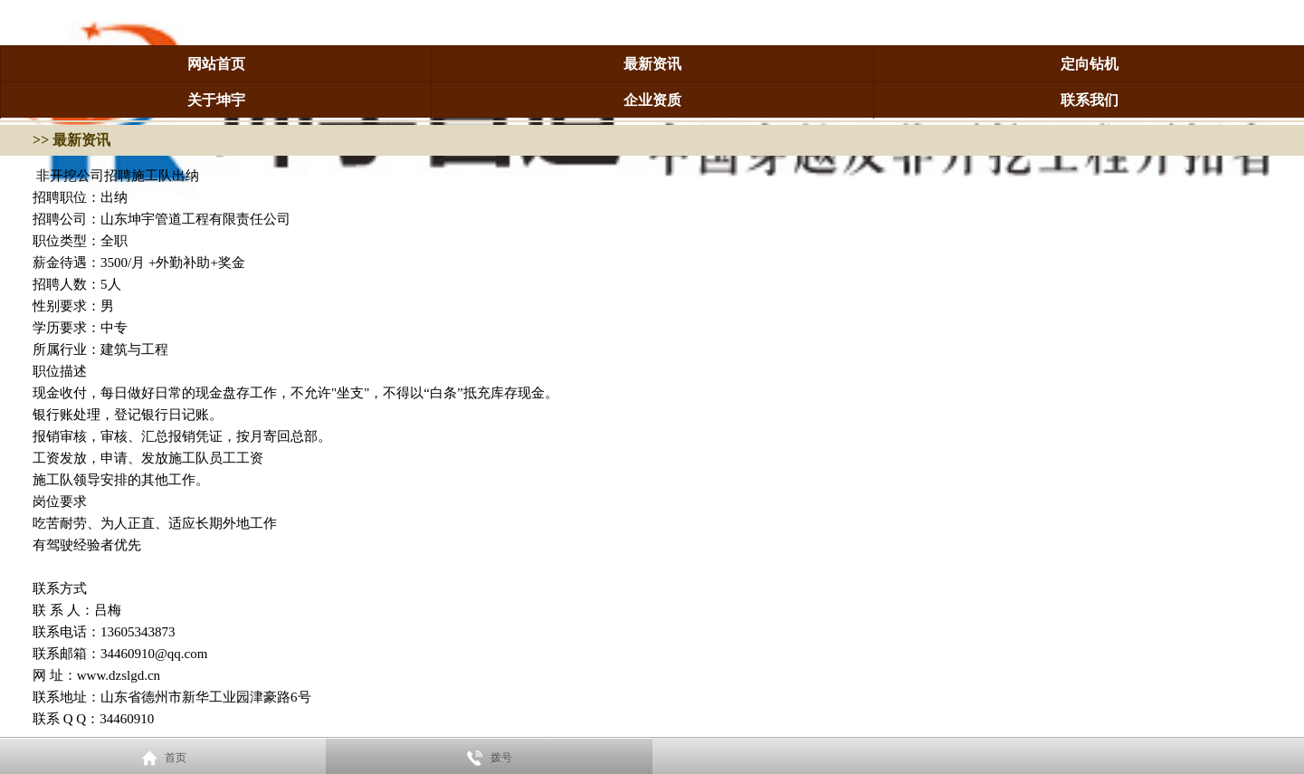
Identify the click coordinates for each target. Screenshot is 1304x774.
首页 (175, 757)
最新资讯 (652, 64)
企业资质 (652, 100)
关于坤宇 (216, 100)
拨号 (501, 757)
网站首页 (216, 64)
